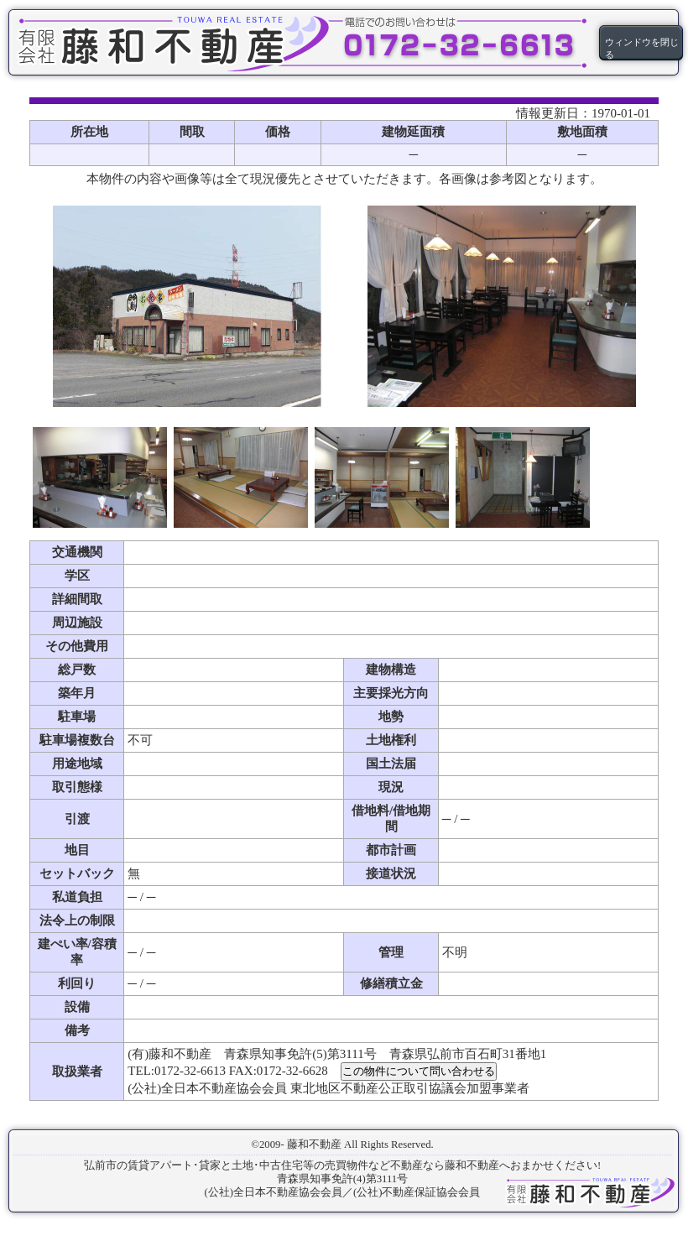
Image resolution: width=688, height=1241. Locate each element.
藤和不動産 (314, 1144)
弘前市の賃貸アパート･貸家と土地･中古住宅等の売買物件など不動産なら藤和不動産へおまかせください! (342, 1165)
